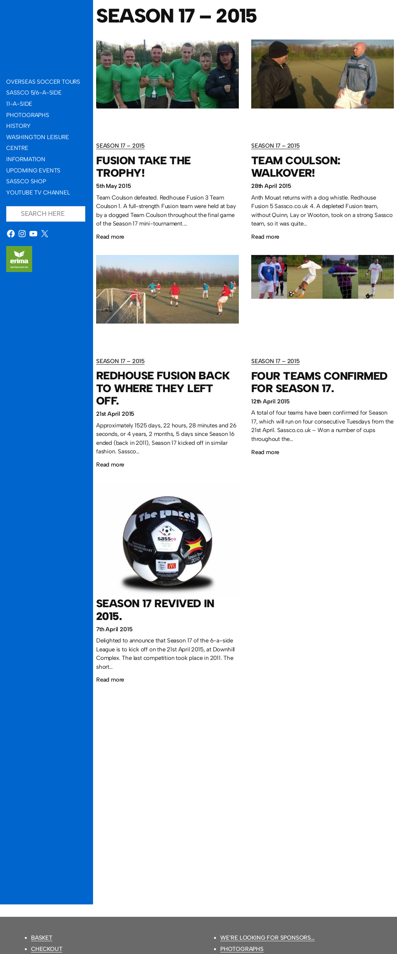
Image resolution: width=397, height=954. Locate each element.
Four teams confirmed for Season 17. (319, 382)
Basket (41, 937)
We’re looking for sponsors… (267, 937)
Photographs (242, 948)
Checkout (46, 948)
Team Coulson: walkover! (295, 166)
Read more (110, 237)
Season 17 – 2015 (120, 145)
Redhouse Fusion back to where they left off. (163, 388)
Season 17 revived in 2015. (155, 609)
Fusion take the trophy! (143, 166)
